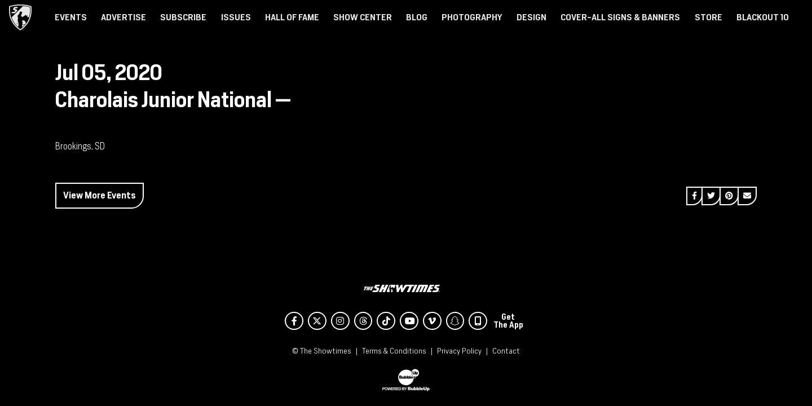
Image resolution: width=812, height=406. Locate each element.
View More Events (99, 195)
